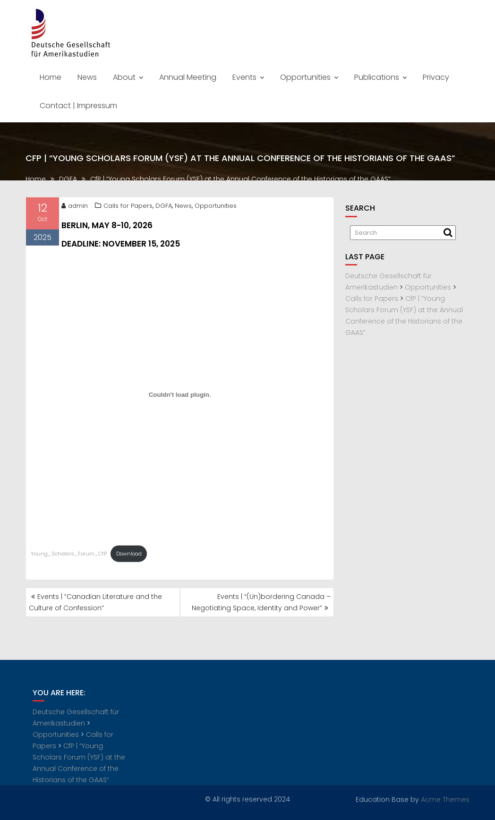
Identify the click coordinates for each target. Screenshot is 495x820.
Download (129, 556)
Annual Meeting (187, 77)
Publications (376, 77)
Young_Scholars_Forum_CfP (69, 556)
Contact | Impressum (78, 105)
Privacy (436, 77)
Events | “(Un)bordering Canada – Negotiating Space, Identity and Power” (261, 602)
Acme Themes (445, 798)
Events (244, 77)
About (124, 77)
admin (74, 208)
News (87, 77)
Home (50, 77)
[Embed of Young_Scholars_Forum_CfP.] (180, 396)
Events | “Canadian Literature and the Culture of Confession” (95, 602)
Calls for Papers (128, 208)
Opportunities (305, 77)
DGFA (163, 208)
